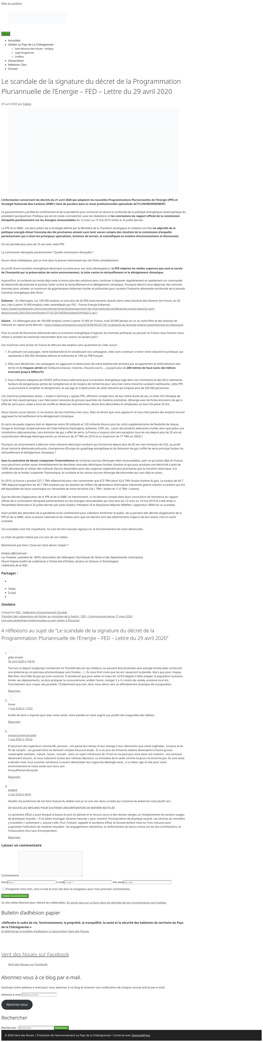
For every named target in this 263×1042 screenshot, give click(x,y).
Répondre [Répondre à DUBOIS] (14, 837)
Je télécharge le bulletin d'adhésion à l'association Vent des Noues (45, 931)
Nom (4, 882)
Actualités (14, 40)
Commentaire (10, 875)
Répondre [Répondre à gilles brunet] (14, 691)
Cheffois (19, 56)
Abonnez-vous (17, 1004)
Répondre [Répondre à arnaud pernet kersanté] (14, 777)
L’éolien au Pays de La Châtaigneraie (30, 44)
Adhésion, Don (17, 65)
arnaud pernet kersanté (22, 735)
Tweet (12, 588)
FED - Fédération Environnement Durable (41, 612)
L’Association (16, 60)
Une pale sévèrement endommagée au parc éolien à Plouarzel (40, 620)
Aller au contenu (11, 3)
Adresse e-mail (11, 994)
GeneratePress (141, 1035)
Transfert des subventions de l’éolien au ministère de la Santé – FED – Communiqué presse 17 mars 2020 (66, 616)
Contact (13, 69)
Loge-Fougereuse (24, 52)
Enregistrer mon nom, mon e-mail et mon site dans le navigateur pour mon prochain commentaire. (67, 889)
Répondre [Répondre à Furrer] (14, 722)
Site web (118, 882)
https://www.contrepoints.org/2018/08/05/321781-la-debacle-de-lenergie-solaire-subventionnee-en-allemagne (114, 325)
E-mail (60, 882)
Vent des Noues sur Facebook (35, 954)
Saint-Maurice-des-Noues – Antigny (34, 48)
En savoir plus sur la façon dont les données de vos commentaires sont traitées (116, 902)
